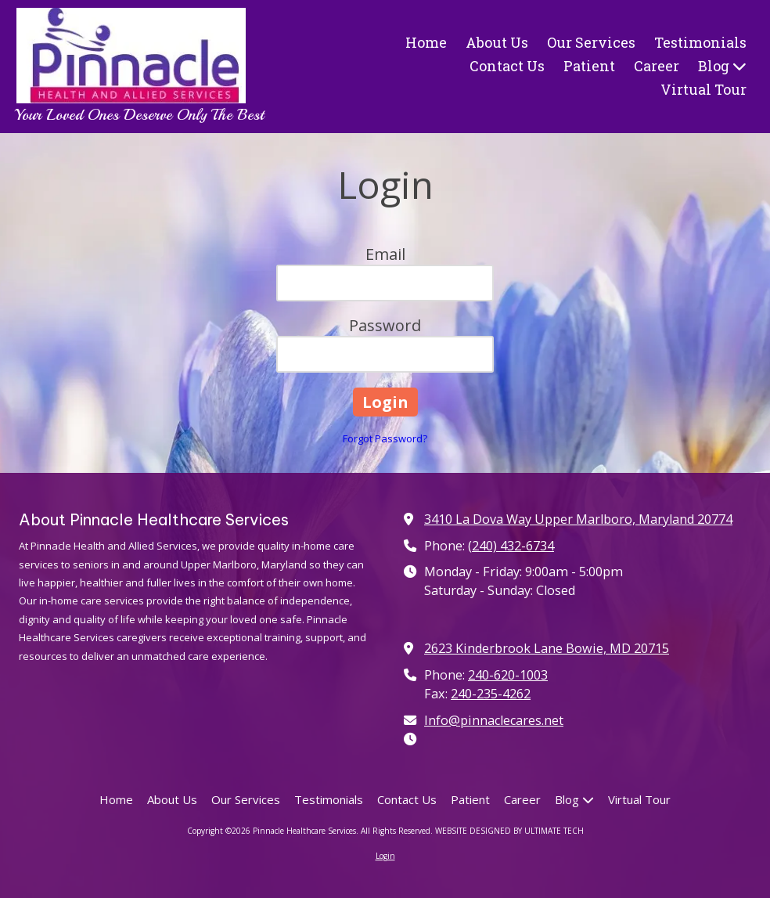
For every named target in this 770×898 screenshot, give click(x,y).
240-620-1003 (508, 674)
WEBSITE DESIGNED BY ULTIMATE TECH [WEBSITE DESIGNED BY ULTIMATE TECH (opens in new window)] (509, 830)
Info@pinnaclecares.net (493, 720)
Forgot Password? (385, 438)
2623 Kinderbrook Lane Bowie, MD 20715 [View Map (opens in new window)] (546, 648)
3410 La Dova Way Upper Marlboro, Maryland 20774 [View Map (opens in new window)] (578, 519)
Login (385, 855)
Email (385, 254)
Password (385, 325)
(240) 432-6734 (511, 545)
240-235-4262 (491, 693)
